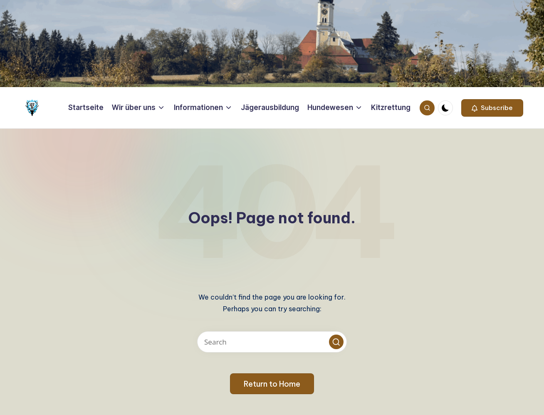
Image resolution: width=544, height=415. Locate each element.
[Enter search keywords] (272, 341)
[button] (492, 108)
